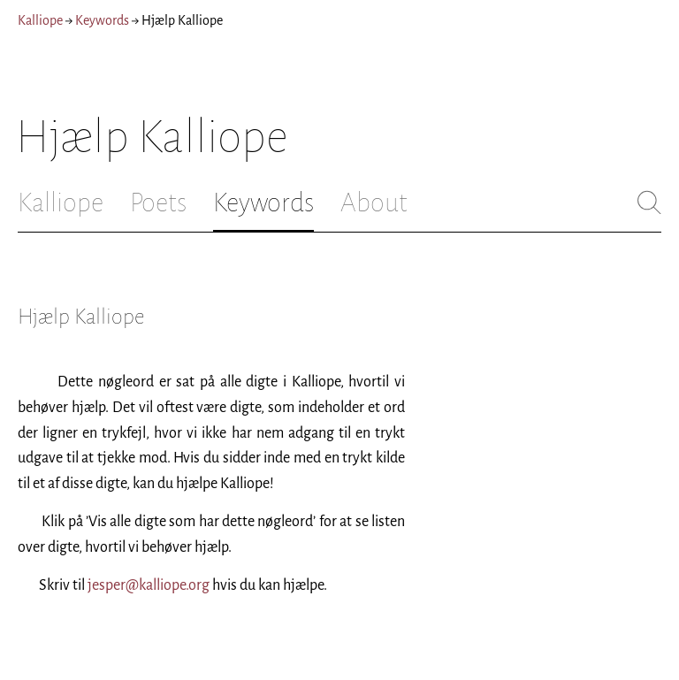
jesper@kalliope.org (149, 585)
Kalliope (40, 20)
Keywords (102, 20)
